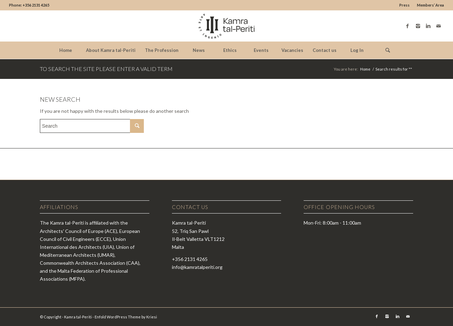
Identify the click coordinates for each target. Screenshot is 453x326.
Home (365, 69)
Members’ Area (430, 5)
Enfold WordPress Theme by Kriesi (126, 317)
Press (404, 5)
